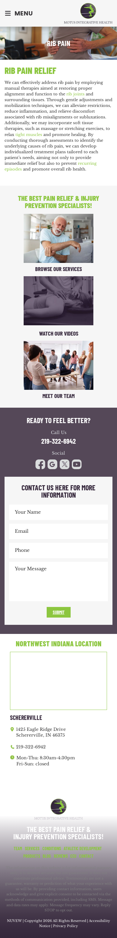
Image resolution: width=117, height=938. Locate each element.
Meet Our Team (58, 395)
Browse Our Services (58, 268)
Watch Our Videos (58, 333)
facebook (40, 464)
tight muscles (28, 134)
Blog (47, 856)
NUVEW (14, 921)
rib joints (75, 94)
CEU (73, 856)
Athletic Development (83, 849)
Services (32, 849)
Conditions (51, 849)
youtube (64, 464)
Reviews (61, 856)
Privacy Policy (65, 926)
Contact (86, 856)
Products (31, 856)
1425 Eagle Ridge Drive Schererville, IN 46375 (41, 732)
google (52, 464)
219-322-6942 (58, 441)
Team (18, 849)
